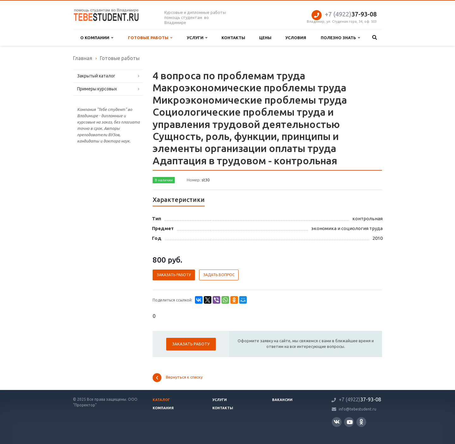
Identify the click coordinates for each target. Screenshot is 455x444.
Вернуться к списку (178, 377)
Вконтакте (337, 421)
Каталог (161, 400)
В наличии (164, 180)
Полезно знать (340, 37)
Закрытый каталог (96, 75)
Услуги (197, 37)
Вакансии (282, 400)
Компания (163, 408)
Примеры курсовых (97, 88)
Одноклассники (361, 421)
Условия (295, 37)
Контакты (233, 37)
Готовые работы (150, 37)
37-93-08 (351, 14)
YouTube (350, 422)
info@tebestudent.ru (357, 409)
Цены (265, 37)
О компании (96, 37)
